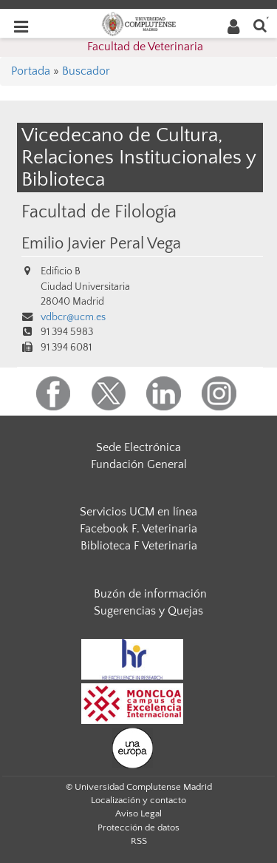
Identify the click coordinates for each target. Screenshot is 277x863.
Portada (30, 71)
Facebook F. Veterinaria (138, 528)
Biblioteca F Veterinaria (139, 545)
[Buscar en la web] (260, 25)
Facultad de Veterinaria (145, 46)
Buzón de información (150, 593)
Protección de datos (138, 827)
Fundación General (139, 464)
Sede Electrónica (138, 447)
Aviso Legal (138, 813)
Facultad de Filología (99, 212)
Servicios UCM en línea (138, 511)
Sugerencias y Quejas (148, 610)
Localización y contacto (138, 800)
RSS (139, 841)
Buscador (86, 71)
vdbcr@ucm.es (73, 317)
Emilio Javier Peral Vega (101, 244)
